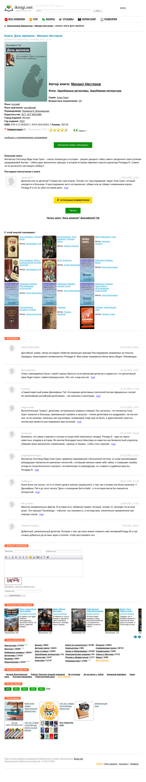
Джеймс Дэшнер (92, 614)
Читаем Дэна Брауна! (17, 674)
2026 (8, 689)
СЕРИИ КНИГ (89, 19)
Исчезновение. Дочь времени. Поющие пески (66, 239)
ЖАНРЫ (50, 19)
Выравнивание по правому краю (26, 557)
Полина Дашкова (64, 313)
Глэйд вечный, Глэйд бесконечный (94, 610)
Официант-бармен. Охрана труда (66, 285)
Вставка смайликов (30, 557)
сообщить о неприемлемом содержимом (25, 137)
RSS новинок (110, 764)
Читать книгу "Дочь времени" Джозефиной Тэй (73, 218)
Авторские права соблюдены (73, 145)
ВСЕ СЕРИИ (64, 677)
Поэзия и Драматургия (76, 657)
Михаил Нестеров (86, 84)
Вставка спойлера (47, 557)
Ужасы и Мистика (104, 654)
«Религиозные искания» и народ (27, 308)
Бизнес (38, 645)
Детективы (10, 655)
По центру (23, 557)
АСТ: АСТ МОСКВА (32, 114)
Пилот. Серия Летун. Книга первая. (28, 610)
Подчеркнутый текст (12, 557)
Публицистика (72, 661)
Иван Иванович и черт (105, 237)
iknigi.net (78, 759)
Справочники (102, 651)
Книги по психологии (76, 645)
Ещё (66, 188)
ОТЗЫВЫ (68, 19)
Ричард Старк (108, 314)
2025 (16, 689)
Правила (134, 764)
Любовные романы (14, 652)
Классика (39, 660)
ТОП (35, 19)
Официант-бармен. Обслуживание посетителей (28, 286)
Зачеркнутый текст (16, 557)
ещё (48, 688)
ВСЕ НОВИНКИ (16, 19)
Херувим (61, 307)
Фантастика (10, 645)
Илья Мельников (110, 267)
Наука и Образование (76, 651)
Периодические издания (77, 654)
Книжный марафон (116, 674)
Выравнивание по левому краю (20, 557)
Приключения (11, 662)
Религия (100, 645)
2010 (22, 121)
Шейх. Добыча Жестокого (59, 610)
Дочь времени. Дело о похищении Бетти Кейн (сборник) (30, 262)
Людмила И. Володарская (35, 111)
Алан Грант (63, 97)
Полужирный (6, 557)
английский (30, 107)
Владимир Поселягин (27, 614)
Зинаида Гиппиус (102, 242)
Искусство (40, 657)
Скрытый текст (37, 557)
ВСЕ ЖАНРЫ (102, 660)
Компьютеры (72, 648)
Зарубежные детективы (72, 90)
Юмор (99, 657)
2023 (33, 689)
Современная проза (106, 648)
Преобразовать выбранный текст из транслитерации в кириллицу (44, 557)
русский (16, 104)
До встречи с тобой (94, 674)
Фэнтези (8, 649)
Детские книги (42, 648)
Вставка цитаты (41, 557)
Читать (73, 210)
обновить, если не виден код (19, 586)
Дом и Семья (41, 651)
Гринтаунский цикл (45, 677)
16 (80, 101)
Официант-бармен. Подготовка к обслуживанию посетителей (104, 287)
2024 (25, 689)
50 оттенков (74, 674)
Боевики (8, 658)
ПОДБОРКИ (110, 19)
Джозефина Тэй (33, 244)
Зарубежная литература (105, 90)
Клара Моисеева (72, 265)
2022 (41, 689)
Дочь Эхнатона (64, 260)
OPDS (99, 764)
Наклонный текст (9, 557)
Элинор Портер (71, 246)
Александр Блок (33, 314)
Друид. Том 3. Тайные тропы (126, 610)
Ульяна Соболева (60, 614)
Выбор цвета (34, 557)
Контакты (123, 764)
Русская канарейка (22, 677)
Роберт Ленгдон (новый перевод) (48, 674)
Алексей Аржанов (127, 614)
